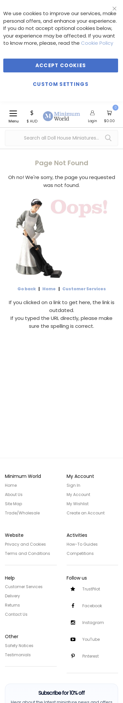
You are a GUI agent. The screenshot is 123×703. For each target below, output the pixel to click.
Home (49, 289)
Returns (12, 605)
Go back (26, 289)
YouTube (91, 639)
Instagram (93, 622)
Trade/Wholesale (22, 513)
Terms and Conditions (27, 553)
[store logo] (62, 112)
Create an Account (86, 513)
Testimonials (18, 655)
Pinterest (90, 656)
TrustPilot (91, 589)
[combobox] (61, 138)
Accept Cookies (60, 65)
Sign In (73, 485)
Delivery (12, 596)
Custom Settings (61, 84)
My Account (78, 494)
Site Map (13, 504)
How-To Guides (82, 544)
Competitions (80, 553)
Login (92, 120)
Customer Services (84, 289)
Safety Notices (19, 645)
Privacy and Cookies (25, 544)
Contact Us (16, 614)
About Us (14, 494)
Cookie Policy (97, 42)
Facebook (92, 606)
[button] (32, 116)
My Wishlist (78, 504)
